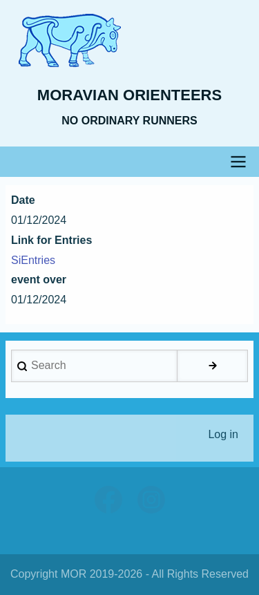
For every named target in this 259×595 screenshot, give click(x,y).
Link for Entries (51, 240)
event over (38, 279)
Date (23, 200)
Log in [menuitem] (223, 434)
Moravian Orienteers (129, 95)
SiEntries (33, 260)
